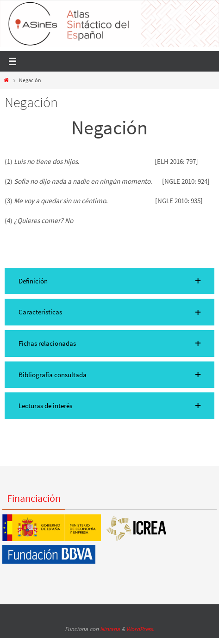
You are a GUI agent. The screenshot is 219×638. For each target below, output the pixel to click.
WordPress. (140, 629)
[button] (109, 281)
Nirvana (110, 629)
